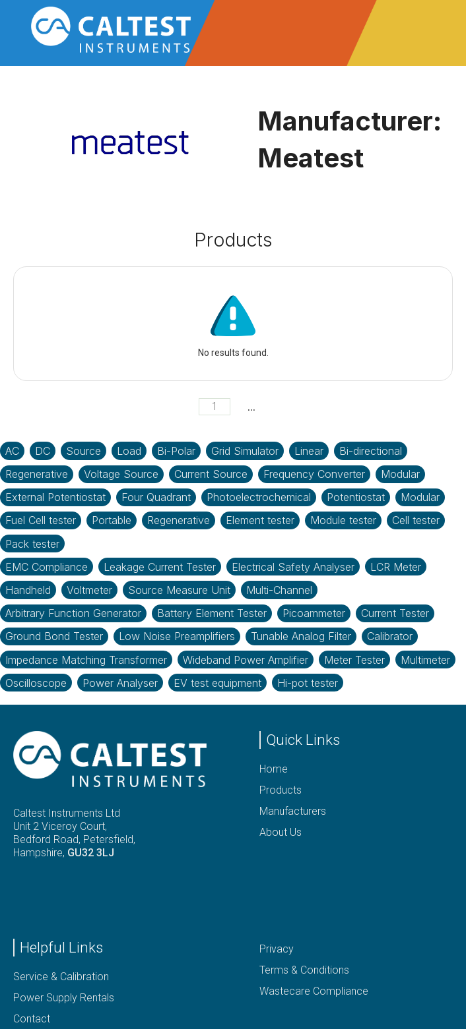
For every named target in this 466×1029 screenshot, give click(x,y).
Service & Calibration (61, 976)
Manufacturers (292, 811)
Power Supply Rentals (63, 997)
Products (280, 790)
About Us (280, 832)
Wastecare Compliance (313, 991)
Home (273, 769)
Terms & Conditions (304, 970)
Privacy (276, 949)
